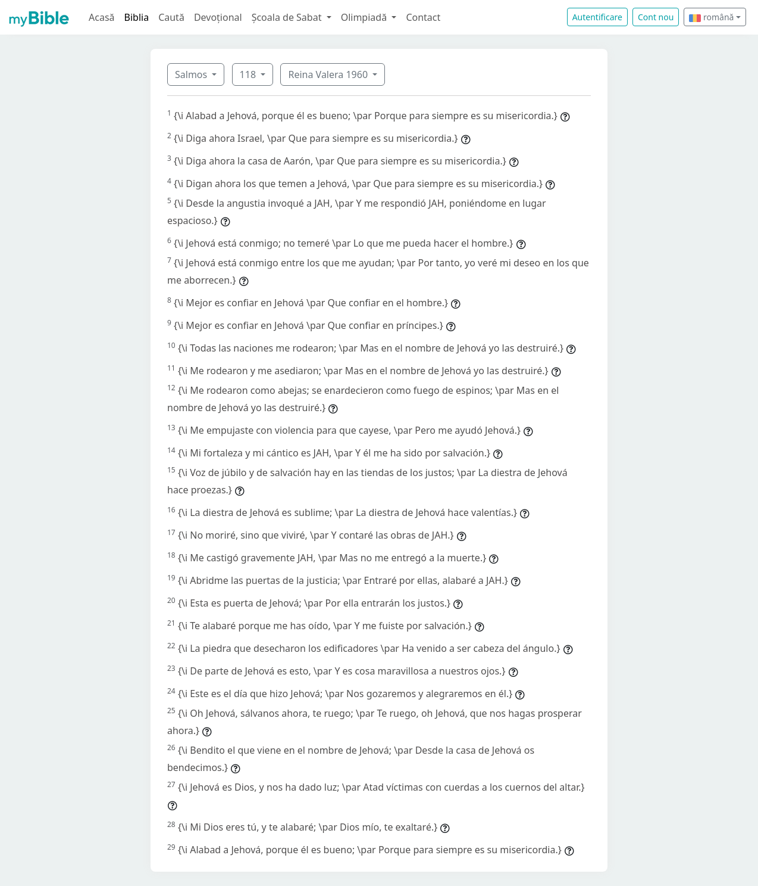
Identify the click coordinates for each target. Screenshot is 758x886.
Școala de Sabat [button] (288, 17)
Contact (423, 17)
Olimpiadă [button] (365, 17)
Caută (171, 17)
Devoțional (218, 17)
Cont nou (656, 17)
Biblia (136, 17)
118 (249, 74)
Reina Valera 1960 (329, 74)
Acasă (102, 17)
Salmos (192, 74)
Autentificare (597, 17)
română (711, 17)
